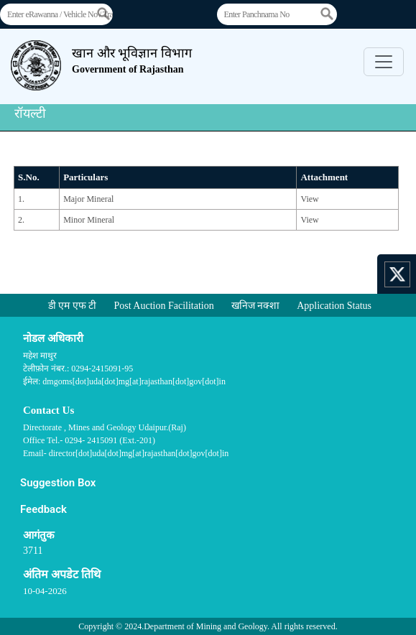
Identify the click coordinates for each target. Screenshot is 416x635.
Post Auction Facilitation (163, 305)
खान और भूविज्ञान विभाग (132, 60)
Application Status (334, 305)
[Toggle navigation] (384, 61)
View (309, 199)
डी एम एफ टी (72, 305)
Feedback (43, 509)
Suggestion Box (58, 482)
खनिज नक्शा (255, 305)
